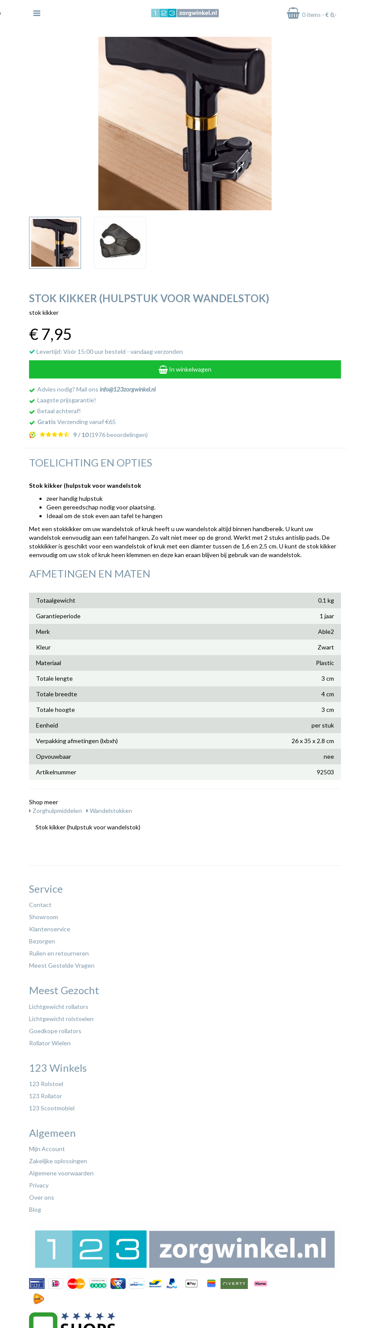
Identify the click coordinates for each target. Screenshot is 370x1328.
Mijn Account (47, 1148)
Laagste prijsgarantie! (66, 400)
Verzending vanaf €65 (76, 421)
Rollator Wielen (50, 1043)
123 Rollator (45, 1096)
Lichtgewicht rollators (58, 1006)
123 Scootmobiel (52, 1108)
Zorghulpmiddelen (55, 810)
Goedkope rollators (55, 1030)
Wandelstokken (109, 810)
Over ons (41, 1197)
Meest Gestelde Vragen (61, 965)
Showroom (43, 916)
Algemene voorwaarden (61, 1173)
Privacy (39, 1185)
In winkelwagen (185, 369)
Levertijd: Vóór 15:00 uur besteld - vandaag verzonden (106, 351)
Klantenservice (49, 929)
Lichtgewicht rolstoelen (61, 1018)
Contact (40, 904)
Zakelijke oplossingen (58, 1161)
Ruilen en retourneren (59, 953)
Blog (35, 1209)
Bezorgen (42, 941)
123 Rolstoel (46, 1083)
